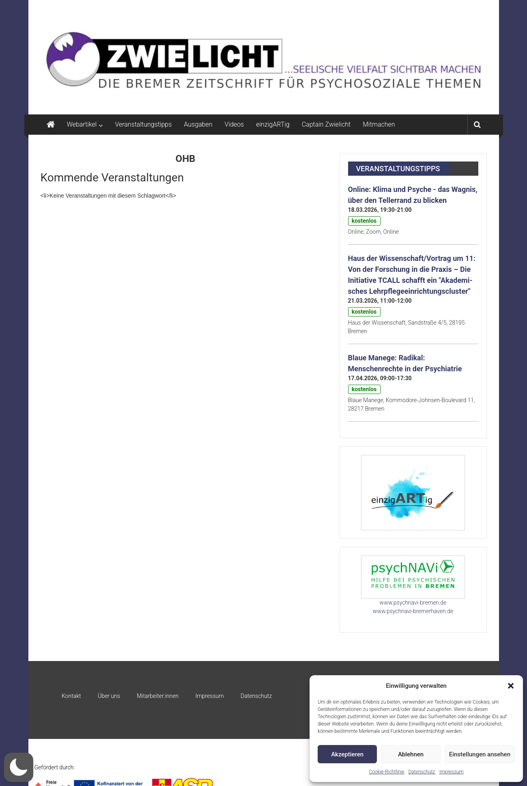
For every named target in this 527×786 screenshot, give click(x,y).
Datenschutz (422, 772)
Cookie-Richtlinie (386, 772)
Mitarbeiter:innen (158, 696)
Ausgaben (198, 124)
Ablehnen (411, 754)
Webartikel (82, 124)
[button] (511, 686)
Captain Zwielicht (326, 124)
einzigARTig (272, 124)
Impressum (451, 772)
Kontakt (71, 696)
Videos (234, 124)
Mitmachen (379, 124)
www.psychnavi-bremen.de (413, 602)
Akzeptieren (347, 754)
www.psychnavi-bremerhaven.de (413, 611)
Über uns (109, 696)
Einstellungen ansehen (479, 754)
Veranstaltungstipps (143, 124)
